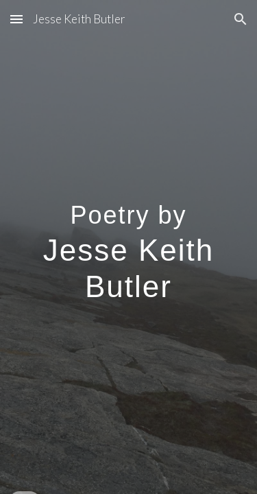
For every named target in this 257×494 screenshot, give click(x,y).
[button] (16, 19)
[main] (129, 247)
